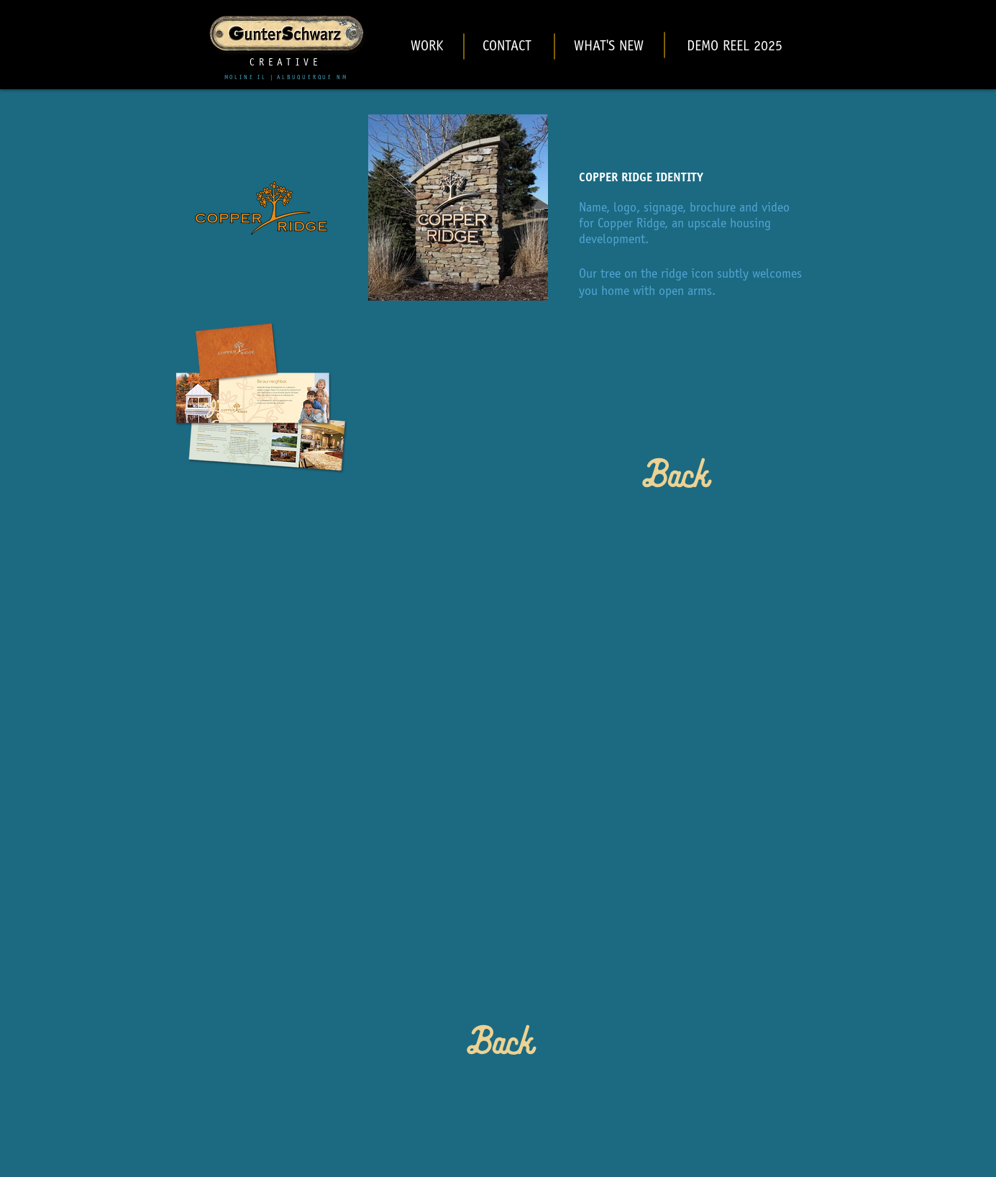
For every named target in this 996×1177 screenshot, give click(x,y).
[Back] (673, 478)
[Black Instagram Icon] (917, 36)
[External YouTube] (499, 730)
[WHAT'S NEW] (609, 47)
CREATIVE (285, 63)
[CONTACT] (507, 47)
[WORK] (427, 47)
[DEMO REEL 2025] (734, 47)
